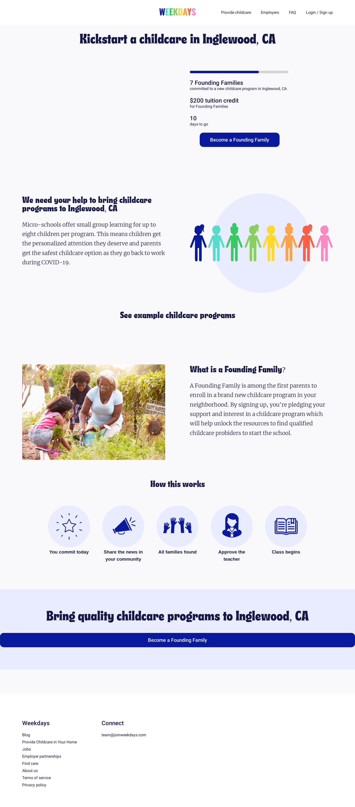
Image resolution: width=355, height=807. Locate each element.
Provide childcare (236, 12)
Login (311, 12)
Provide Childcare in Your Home (49, 742)
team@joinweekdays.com (124, 735)
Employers (270, 12)
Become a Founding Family (239, 140)
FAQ (292, 12)
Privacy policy (34, 785)
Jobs (26, 749)
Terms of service (36, 777)
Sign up (326, 12)
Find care (30, 763)
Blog (26, 735)
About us (30, 770)
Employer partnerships (41, 756)
